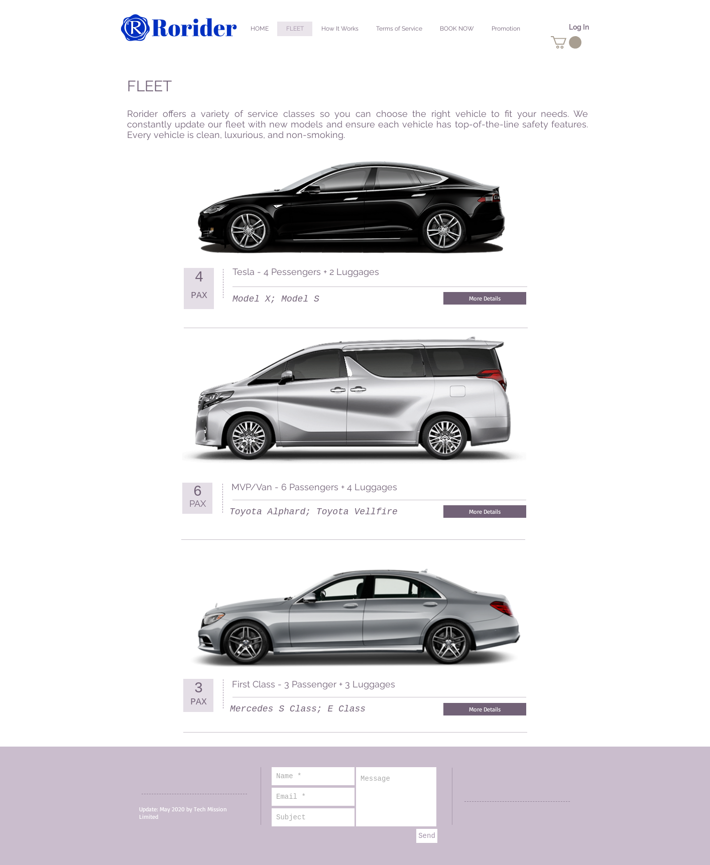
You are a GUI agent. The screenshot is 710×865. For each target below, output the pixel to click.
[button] (566, 42)
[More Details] (484, 298)
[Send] (426, 836)
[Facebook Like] (505, 272)
